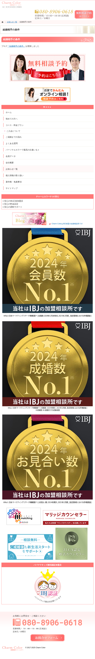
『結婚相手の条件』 (16, 46)
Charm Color (40, 648)
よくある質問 (12, 143)
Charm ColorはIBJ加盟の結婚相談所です (67, 224)
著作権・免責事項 (14, 182)
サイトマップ (12, 188)
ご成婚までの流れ (14, 137)
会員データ (11, 156)
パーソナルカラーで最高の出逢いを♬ (22, 150)
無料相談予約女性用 (84, 14)
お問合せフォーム (47, 637)
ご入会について (13, 131)
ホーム (9, 112)
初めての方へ (12, 119)
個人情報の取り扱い (15, 175)
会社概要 (10, 162)
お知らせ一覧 (12, 169)
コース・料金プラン (15, 125)
